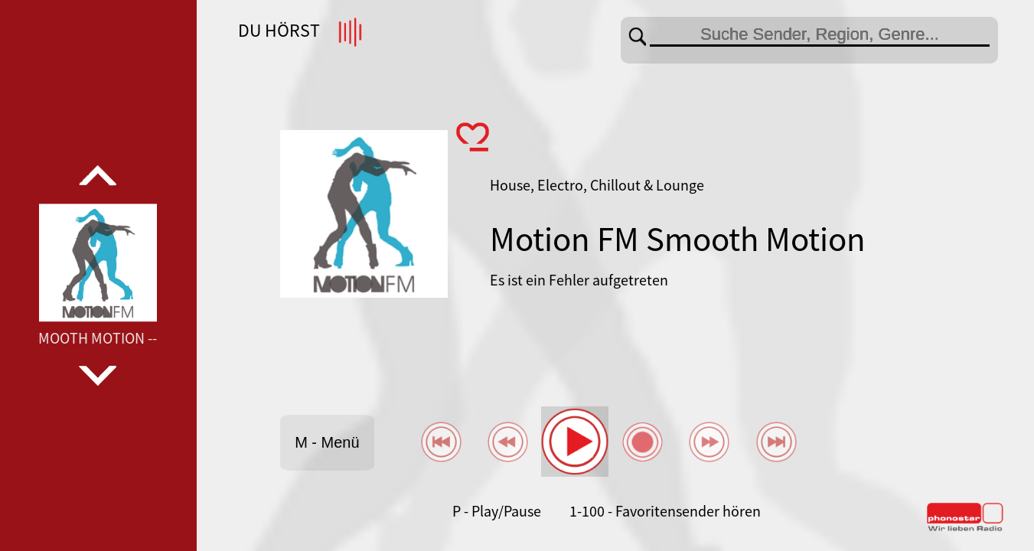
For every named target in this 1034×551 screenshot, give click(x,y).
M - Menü (327, 442)
